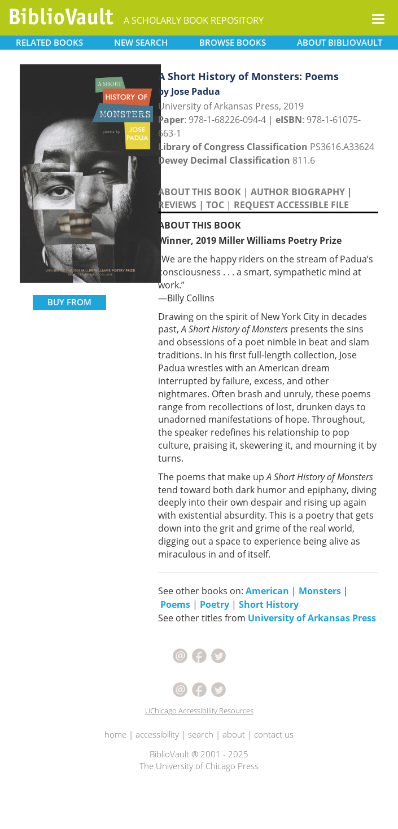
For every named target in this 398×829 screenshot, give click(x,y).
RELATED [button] (49, 42)
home (115, 734)
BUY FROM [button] (69, 302)
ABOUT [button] (339, 42)
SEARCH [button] (141, 42)
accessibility (157, 734)
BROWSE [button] (232, 42)
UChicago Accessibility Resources (199, 710)
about (233, 734)
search (200, 734)
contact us (274, 734)
